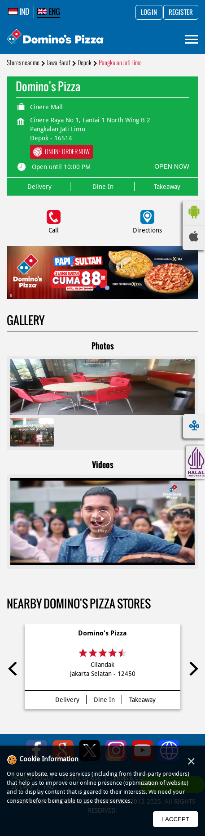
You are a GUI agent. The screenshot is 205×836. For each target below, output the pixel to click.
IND (18, 11)
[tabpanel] (102, 272)
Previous (13, 668)
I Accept (175, 819)
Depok (85, 62)
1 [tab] (98, 288)
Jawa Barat (58, 62)
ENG (48, 11)
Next (191, 668)
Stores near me (23, 62)
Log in (149, 12)
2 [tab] (107, 288)
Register (181, 12)
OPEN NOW (171, 166)
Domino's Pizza (102, 633)
